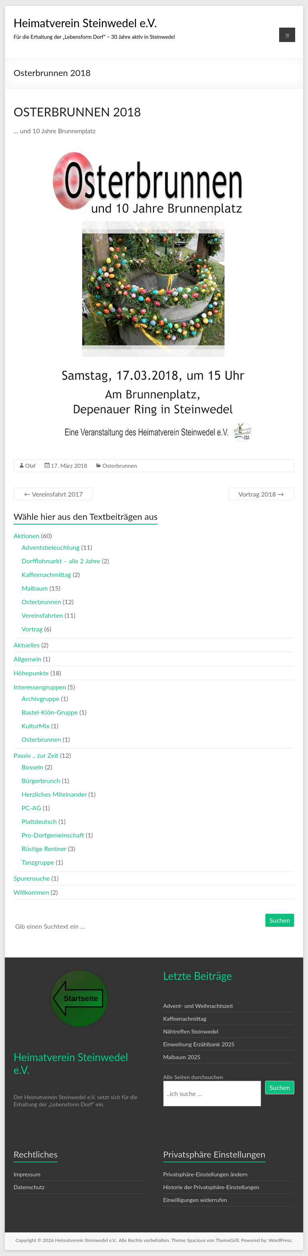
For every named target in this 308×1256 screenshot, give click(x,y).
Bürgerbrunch (41, 780)
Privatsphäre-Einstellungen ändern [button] (205, 1174)
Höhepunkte (31, 673)
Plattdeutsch (39, 821)
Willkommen (31, 892)
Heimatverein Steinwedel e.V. (85, 23)
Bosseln (32, 767)
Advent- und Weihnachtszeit (198, 1005)
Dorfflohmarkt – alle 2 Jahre (61, 561)
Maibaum (35, 588)
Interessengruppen (40, 687)
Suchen (280, 920)
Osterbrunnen (119, 465)
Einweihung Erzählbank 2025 (199, 1044)
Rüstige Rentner (44, 848)
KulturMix (36, 725)
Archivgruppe (40, 698)
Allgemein (27, 659)
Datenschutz (29, 1187)
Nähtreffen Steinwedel (191, 1031)
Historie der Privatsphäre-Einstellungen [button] (211, 1187)
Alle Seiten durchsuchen (193, 1077)
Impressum (27, 1174)
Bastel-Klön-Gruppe (50, 712)
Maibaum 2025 (182, 1057)
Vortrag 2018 (261, 494)
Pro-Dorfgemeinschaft (53, 835)
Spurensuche (32, 878)
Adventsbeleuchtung (51, 547)
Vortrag (32, 629)
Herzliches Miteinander (54, 794)
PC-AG (31, 807)
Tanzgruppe (38, 862)
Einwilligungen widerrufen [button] (195, 1199)
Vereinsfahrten (42, 615)
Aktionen (26, 535)
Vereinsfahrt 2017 (53, 494)
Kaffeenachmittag (46, 574)
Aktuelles (27, 645)
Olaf (30, 465)
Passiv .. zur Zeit (36, 755)
